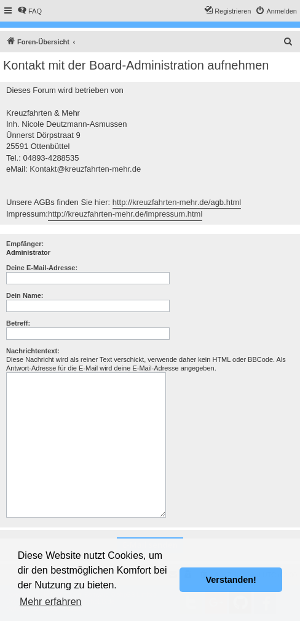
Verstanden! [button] (231, 580)
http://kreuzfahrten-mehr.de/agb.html (177, 202)
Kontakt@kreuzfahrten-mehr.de (85, 169)
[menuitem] (29, 11)
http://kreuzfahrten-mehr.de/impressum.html (125, 213)
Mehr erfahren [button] (51, 601)
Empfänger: (25, 243)
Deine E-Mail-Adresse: (41, 267)
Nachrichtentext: (33, 351)
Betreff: (18, 323)
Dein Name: (25, 295)
